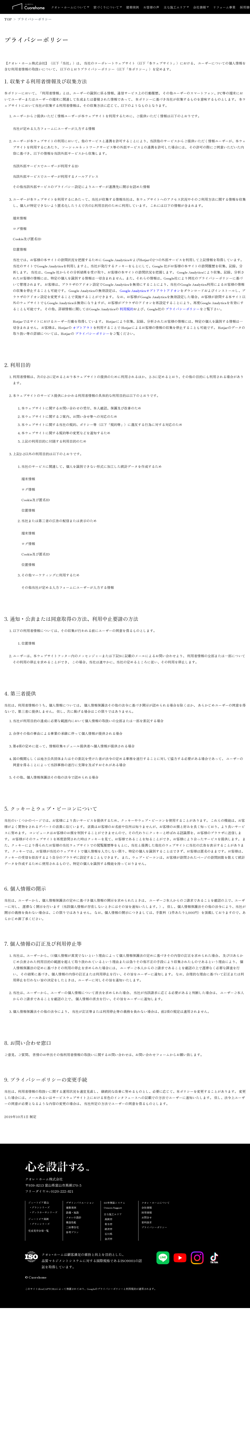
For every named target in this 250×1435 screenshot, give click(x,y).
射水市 (108, 1224)
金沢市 (108, 1239)
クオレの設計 (73, 1217)
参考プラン (72, 1232)
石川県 (108, 1234)
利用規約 (126, 308)
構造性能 (71, 1222)
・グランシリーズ (39, 1207)
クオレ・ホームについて (68, 7)
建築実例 (132, 7)
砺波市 (108, 1229)
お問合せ (146, 1217)
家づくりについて (106, 7)
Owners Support (113, 1207)
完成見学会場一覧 (38, 1230)
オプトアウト (83, 327)
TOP (8, 19)
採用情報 (146, 1212)
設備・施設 (72, 1212)
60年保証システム (114, 1202)
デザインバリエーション (80, 1202)
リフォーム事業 (224, 7)
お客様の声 (151, 7)
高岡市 (108, 1219)
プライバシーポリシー (182, 308)
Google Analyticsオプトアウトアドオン (150, 290)
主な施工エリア (175, 7)
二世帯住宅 (72, 1227)
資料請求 (146, 1222)
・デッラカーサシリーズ (43, 1212)
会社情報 (199, 7)
